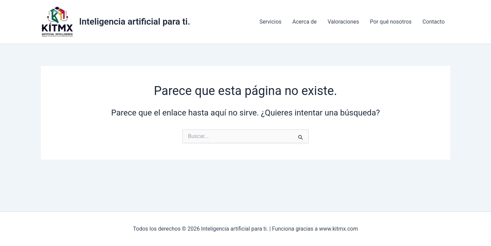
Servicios (270, 21)
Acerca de (305, 21)
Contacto (433, 21)
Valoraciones (343, 21)
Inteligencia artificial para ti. (134, 21)
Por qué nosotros (391, 21)
